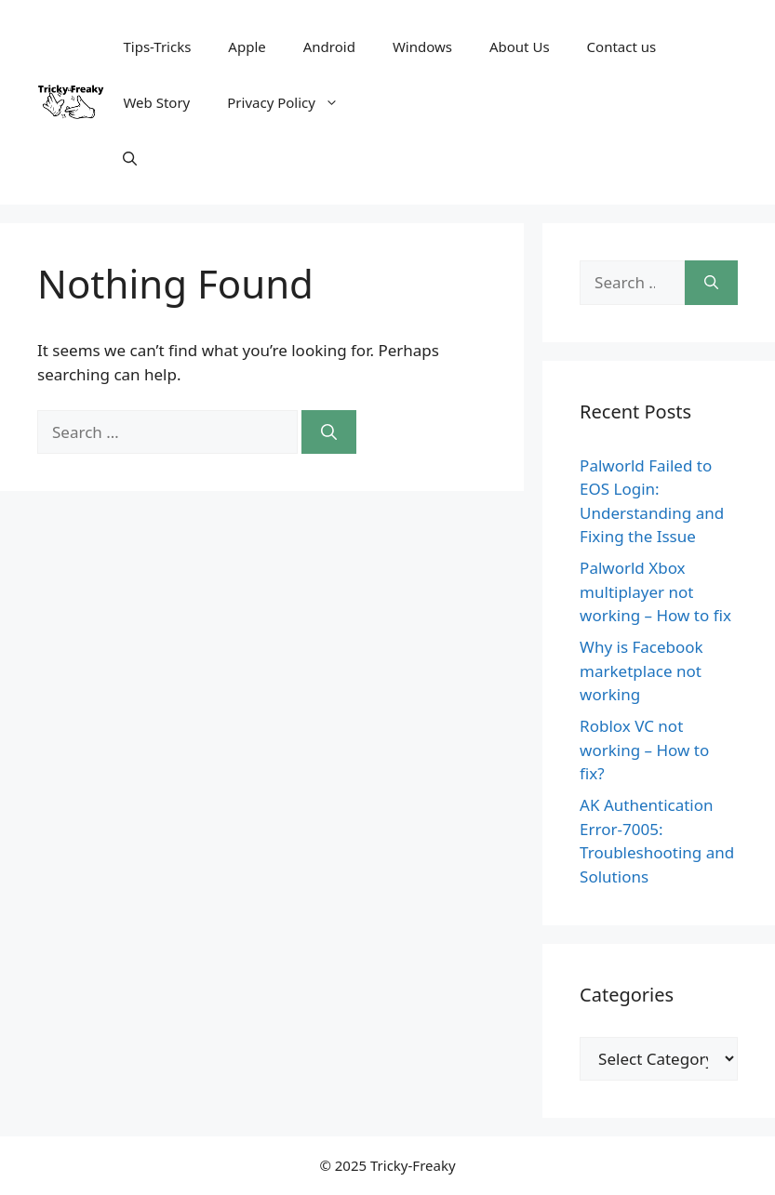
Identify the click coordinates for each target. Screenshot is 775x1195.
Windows (422, 46)
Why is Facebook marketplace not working (641, 670)
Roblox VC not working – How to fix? (644, 749)
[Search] (328, 432)
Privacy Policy (292, 102)
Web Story (156, 102)
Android (329, 46)
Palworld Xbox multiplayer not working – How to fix (655, 591)
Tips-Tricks (157, 46)
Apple (246, 46)
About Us (519, 46)
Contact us (622, 46)
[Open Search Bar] (129, 158)
